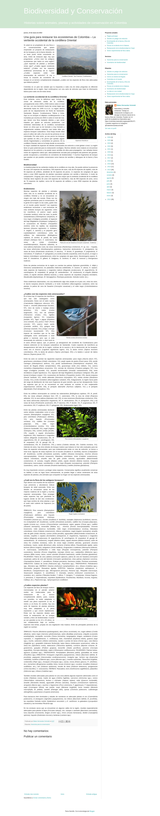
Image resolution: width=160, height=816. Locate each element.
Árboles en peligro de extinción (117, 39)
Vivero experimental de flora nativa (118, 51)
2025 (109, 140)
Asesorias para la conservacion (40, 724)
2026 (109, 137)
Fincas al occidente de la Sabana (118, 45)
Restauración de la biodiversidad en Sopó (121, 48)
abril (108, 187)
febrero (109, 193)
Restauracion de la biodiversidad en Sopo (121, 94)
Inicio (62, 794)
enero (109, 196)
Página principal (112, 36)
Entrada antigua (91, 794)
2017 (109, 158)
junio (108, 184)
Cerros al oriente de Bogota (116, 77)
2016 (109, 161)
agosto (109, 178)
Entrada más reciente (31, 794)
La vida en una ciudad (114, 91)
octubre (109, 175)
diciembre (110, 172)
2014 (109, 167)
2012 (109, 199)
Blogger (91, 811)
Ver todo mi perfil (110, 128)
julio (108, 181)
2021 (109, 149)
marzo (109, 190)
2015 (109, 164)
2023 (109, 143)
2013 (109, 170)
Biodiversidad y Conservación (73, 11)
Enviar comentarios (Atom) (42, 798)
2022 (109, 146)
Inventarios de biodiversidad (116, 62)
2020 (109, 152)
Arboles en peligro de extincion (117, 71)
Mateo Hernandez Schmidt (126, 105)
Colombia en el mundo (114, 79)
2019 (109, 155)
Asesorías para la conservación (117, 60)
